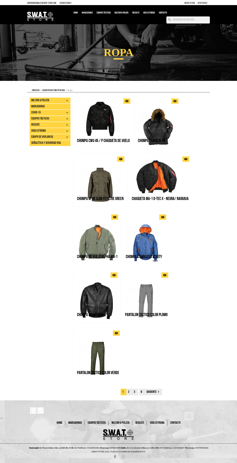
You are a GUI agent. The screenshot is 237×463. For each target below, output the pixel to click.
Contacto (163, 13)
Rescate (135, 13)
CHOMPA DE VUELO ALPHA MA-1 (97, 257)
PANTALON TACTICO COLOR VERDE (98, 373)
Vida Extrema (149, 13)
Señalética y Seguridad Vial (46, 143)
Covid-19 (36, 112)
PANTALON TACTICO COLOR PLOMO (146, 315)
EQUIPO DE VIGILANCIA (42, 137)
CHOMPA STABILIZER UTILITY (144, 257)
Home (75, 13)
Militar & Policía (122, 13)
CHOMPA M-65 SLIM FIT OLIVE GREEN (100, 199)
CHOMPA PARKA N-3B (151, 141)
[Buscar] (188, 20)
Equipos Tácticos (104, 13)
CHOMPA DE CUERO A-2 (91, 315)
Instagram (40, 410)
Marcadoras (87, 13)
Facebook (33, 410)
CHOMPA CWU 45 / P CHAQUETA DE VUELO (103, 141)
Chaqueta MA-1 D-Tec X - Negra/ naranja (160, 199)
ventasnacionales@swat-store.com (41, 3)
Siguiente (153, 392)
